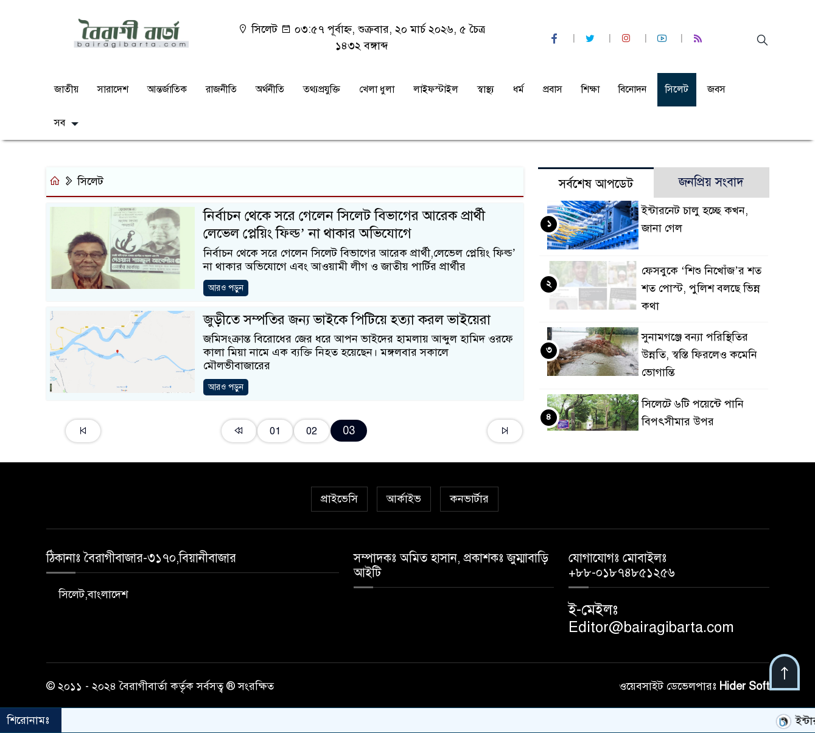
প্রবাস (552, 89)
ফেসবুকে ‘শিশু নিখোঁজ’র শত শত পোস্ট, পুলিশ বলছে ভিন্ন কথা (701, 288)
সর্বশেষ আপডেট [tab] (596, 184)
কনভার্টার (469, 498)
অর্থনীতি (270, 89)
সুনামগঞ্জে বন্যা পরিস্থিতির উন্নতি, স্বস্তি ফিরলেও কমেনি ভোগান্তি (699, 354)
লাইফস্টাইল (435, 89)
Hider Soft (744, 686)
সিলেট (676, 89)
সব (59, 123)
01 (275, 431)
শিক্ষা (590, 89)
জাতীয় (66, 89)
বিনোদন (632, 89)
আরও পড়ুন (225, 288)
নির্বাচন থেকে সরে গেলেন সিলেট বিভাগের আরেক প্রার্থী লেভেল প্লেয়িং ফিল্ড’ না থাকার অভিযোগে (344, 224)
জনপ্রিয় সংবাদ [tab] (711, 182)
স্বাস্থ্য (485, 89)
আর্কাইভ (404, 498)
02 (311, 431)
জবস (716, 89)
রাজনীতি (221, 89)
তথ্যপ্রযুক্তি (321, 89)
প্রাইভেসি (339, 498)
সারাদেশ (112, 89)
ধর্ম (518, 89)
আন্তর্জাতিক (167, 89)
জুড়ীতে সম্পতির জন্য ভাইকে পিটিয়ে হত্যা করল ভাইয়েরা (347, 319)
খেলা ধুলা (376, 89)
